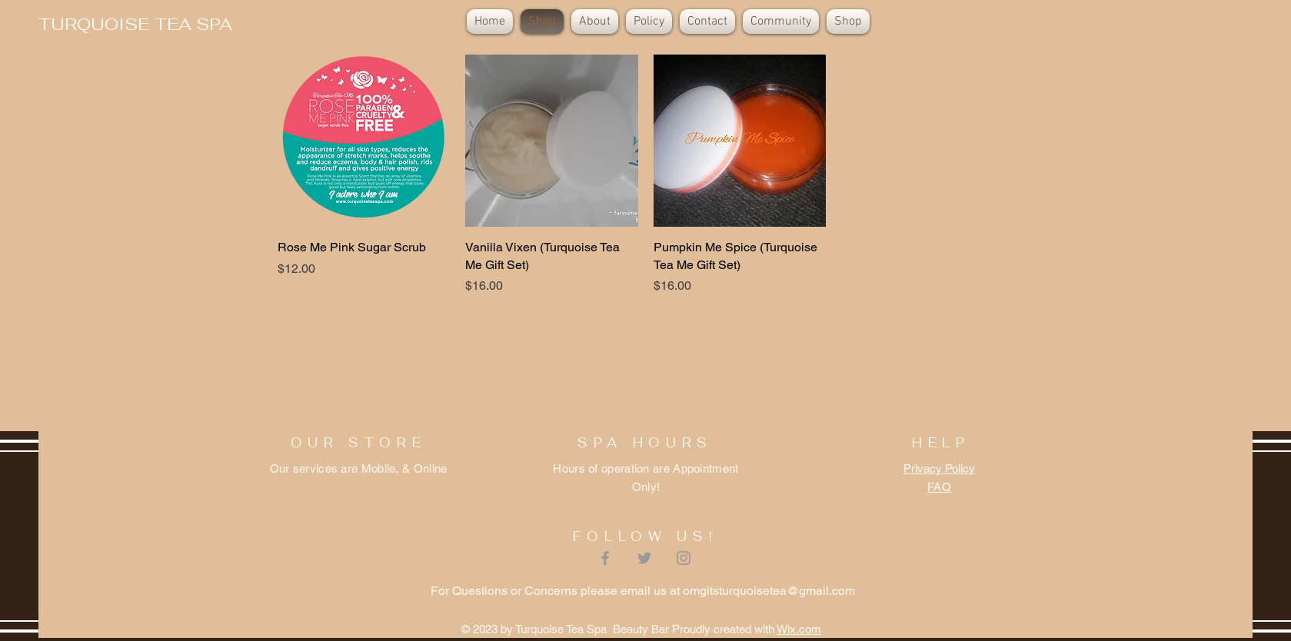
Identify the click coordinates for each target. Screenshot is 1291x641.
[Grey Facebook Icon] (605, 558)
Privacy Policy (939, 468)
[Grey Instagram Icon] (683, 558)
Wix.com (799, 629)
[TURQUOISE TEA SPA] (135, 24)
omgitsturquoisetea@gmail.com (769, 590)
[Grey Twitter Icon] (644, 558)
